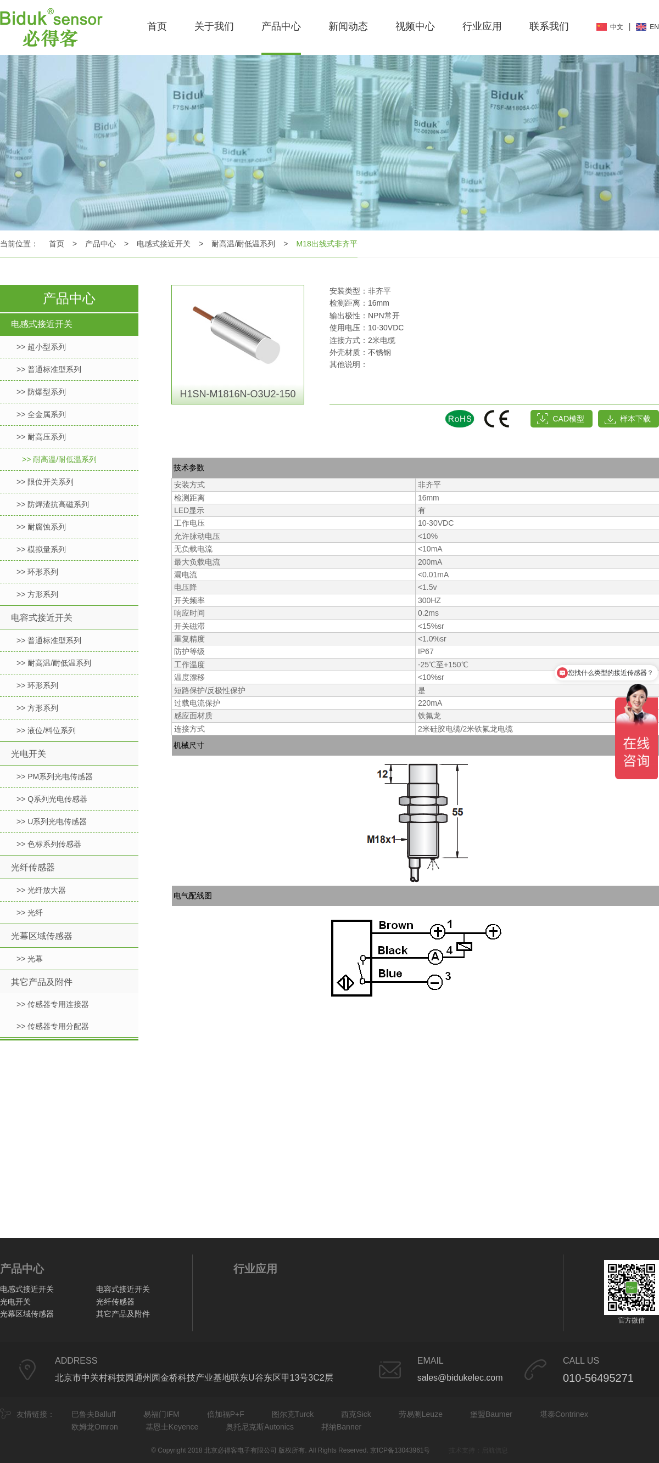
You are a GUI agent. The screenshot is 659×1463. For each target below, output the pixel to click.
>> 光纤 (29, 912)
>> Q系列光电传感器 (51, 799)
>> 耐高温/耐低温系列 (59, 459)
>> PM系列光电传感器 (54, 776)
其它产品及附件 (41, 982)
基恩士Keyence (172, 1426)
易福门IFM (161, 1414)
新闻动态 (348, 26)
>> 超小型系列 (41, 346)
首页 (157, 26)
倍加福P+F (225, 1414)
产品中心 (281, 26)
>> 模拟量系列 (41, 549)
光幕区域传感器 (41, 936)
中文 (616, 27)
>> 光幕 (29, 958)
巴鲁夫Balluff (93, 1414)
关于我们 (214, 26)
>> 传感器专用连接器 (52, 1004)
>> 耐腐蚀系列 (41, 526)
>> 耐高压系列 (41, 436)
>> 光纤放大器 (41, 890)
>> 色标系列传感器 (48, 844)
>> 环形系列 (37, 571)
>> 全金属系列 (41, 414)
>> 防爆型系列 (41, 391)
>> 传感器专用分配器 (52, 1026)
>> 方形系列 (37, 594)
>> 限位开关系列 (45, 481)
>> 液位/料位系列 (46, 730)
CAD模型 (568, 418)
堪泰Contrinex (564, 1414)
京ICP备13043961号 (400, 1450)
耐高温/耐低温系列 (243, 243)
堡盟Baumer (491, 1414)
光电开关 (28, 753)
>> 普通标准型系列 (48, 369)
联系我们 (549, 26)
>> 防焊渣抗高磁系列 (52, 504)
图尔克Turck (293, 1414)
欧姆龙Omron (94, 1426)
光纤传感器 (33, 867)
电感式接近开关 (164, 243)
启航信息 (495, 1450)
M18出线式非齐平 (327, 243)
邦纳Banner (341, 1426)
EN (654, 27)
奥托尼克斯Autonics (260, 1426)
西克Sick (356, 1414)
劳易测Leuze (421, 1414)
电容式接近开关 (41, 617)
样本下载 (635, 418)
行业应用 (482, 26)
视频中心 (415, 26)
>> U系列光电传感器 (51, 821)
